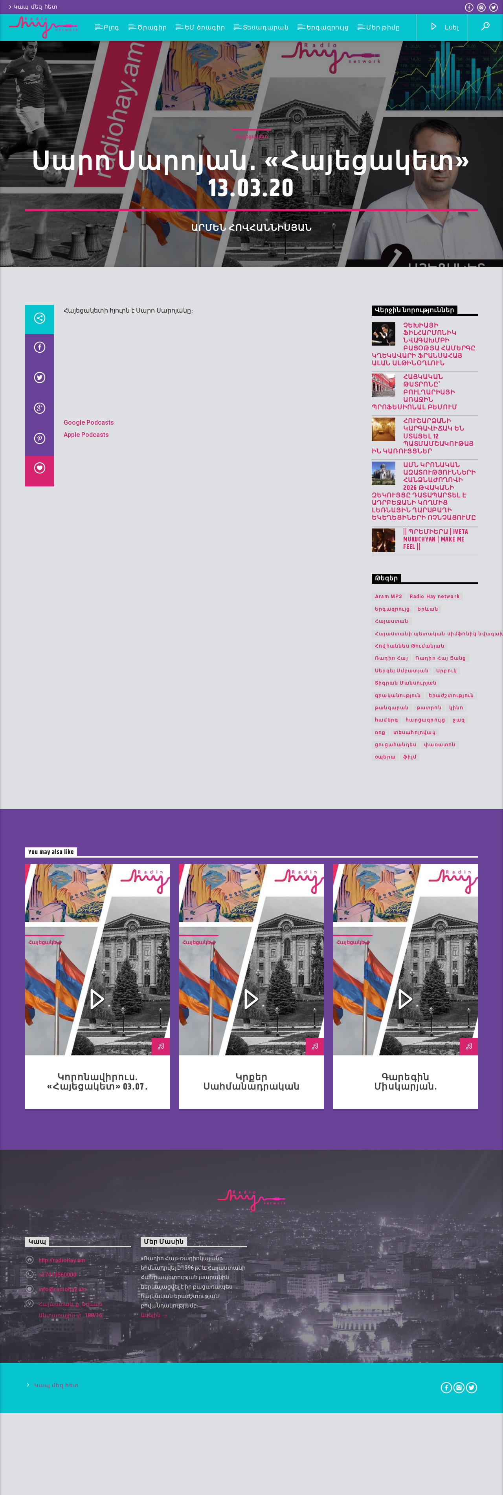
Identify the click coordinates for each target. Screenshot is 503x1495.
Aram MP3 (388, 959)
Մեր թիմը (383, 27)
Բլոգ (111, 27)
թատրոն (429, 1070)
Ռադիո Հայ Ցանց (440, 1021)
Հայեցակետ (251, 303)
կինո (456, 1070)
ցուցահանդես (396, 1107)
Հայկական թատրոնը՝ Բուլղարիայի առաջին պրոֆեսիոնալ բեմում (414, 755)
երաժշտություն (451, 1057)
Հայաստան (392, 984)
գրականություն (398, 1057)
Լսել (444, 27)
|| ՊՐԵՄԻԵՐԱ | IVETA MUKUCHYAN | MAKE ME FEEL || (435, 902)
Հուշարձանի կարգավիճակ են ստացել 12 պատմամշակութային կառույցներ (423, 799)
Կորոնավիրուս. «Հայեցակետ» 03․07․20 (97, 1449)
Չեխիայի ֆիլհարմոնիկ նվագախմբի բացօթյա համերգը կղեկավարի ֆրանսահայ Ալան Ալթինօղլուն (424, 707)
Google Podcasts (89, 785)
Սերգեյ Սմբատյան (402, 1033)
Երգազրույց (328, 27)
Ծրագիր (152, 27)
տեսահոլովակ (414, 1094)
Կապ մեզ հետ (32, 7)
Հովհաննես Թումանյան (409, 1008)
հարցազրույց (425, 1082)
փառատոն (439, 1107)
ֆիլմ (410, 1119)
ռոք (380, 1094)
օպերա (385, 1119)
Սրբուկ (446, 1033)
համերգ (386, 1082)
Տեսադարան (266, 27)
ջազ (459, 1082)
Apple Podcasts (86, 797)
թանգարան (392, 1070)
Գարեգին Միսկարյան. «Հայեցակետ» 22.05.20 (406, 1449)
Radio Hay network (435, 959)
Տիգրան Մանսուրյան (406, 1045)
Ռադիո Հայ (391, 1021)
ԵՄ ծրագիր (205, 27)
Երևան (427, 971)
